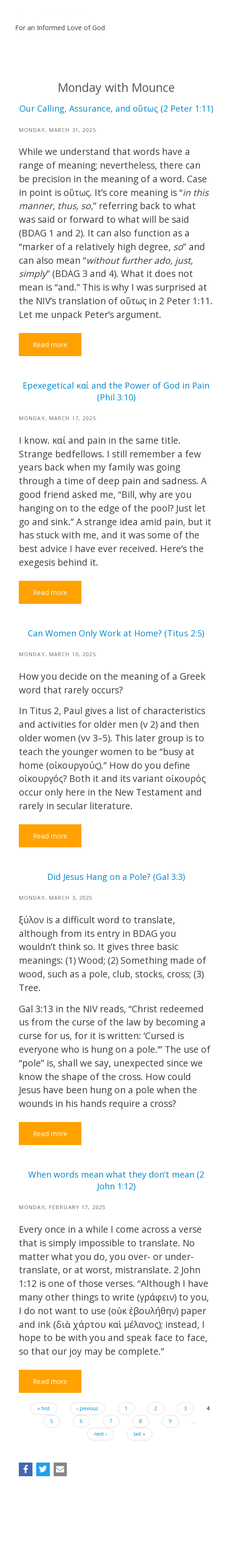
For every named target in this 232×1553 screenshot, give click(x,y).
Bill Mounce (51, 13)
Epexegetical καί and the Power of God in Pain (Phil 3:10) (116, 391)
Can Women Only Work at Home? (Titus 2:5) (116, 633)
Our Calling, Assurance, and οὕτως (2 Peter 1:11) (116, 108)
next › (100, 1434)
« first (43, 1408)
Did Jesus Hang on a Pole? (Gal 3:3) (116, 876)
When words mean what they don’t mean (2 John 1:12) (116, 1180)
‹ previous (87, 1408)
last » (139, 1434)
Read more (50, 344)
